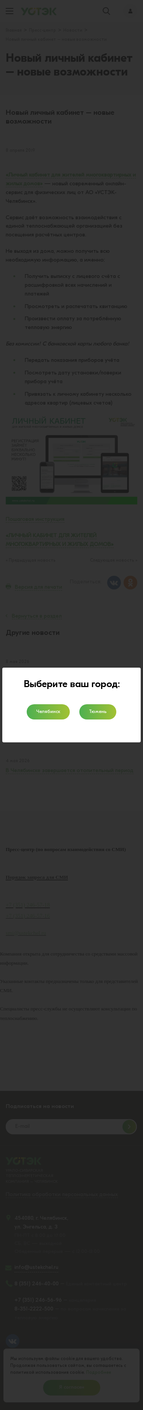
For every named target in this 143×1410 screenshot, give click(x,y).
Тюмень (98, 711)
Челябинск (48, 711)
